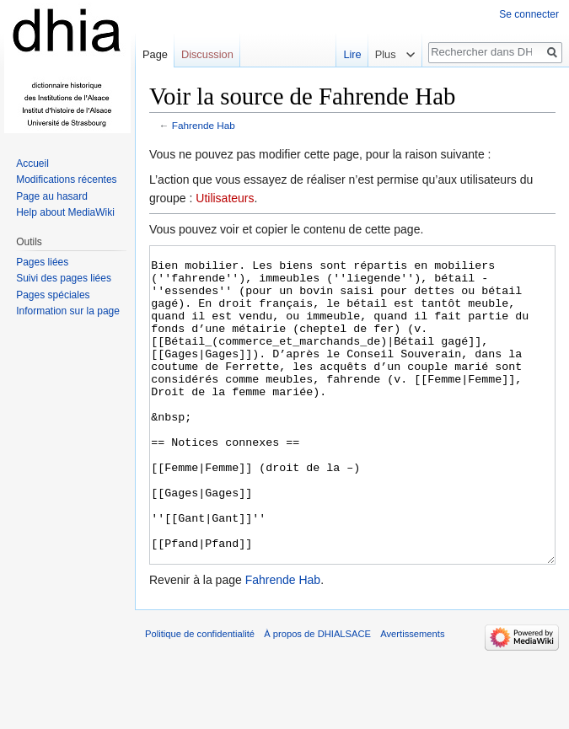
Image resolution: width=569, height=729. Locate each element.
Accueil (32, 163)
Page (155, 54)
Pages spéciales (52, 295)
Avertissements (412, 697)
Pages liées (42, 262)
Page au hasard (52, 196)
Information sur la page (68, 311)
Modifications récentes (66, 179)
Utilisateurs (225, 198)
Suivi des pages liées (63, 278)
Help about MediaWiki (65, 212)
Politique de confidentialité (200, 697)
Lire (347, 54)
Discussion (207, 54)
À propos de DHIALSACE (317, 697)
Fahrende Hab (203, 125)
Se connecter (529, 14)
